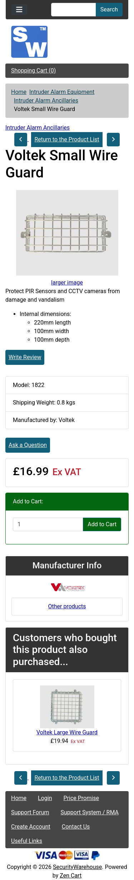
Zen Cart (70, 875)
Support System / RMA (90, 812)
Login (45, 798)
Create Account (30, 826)
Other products (67, 606)
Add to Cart (102, 524)
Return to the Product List (66, 139)
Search (109, 9)
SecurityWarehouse (77, 867)
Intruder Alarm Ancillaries (46, 100)
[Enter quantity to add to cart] (48, 524)
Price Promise (81, 798)
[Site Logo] (67, 42)
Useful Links (26, 841)
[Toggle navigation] (19, 9)
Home (18, 92)
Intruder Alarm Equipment (61, 92)
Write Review (25, 357)
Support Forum (30, 812)
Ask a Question (28, 445)
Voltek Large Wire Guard (67, 732)
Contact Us (76, 826)
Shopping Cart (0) (33, 70)
